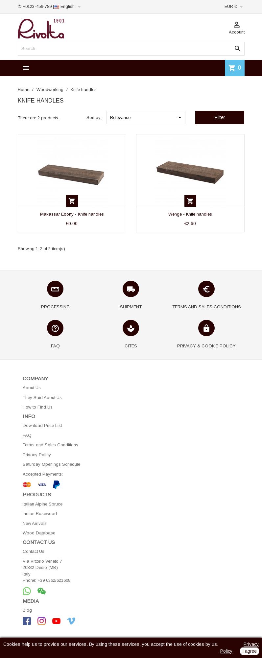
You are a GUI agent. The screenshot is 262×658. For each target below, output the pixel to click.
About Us (32, 387)
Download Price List (42, 425)
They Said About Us (42, 397)
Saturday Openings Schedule (51, 464)
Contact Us (33, 551)
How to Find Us (38, 407)
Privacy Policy (37, 454)
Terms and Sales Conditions (50, 444)
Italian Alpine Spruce (42, 504)
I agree (249, 651)
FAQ (27, 435)
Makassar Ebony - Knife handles (72, 214)
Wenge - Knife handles (190, 214)
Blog (27, 610)
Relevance (147, 117)
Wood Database (39, 532)
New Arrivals (35, 523)
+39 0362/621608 (53, 580)
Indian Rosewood (40, 513)
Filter (219, 117)
